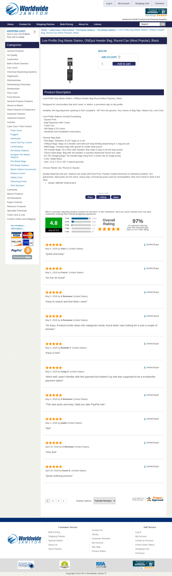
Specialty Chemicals (22, 210)
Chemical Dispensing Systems (22, 72)
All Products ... (18, 228)
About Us (83, 24)
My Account (123, 3)
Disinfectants (22, 88)
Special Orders (55, 540)
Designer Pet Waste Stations (20, 156)
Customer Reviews (101, 538)
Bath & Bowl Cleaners (17, 63)
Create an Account (144, 540)
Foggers (15, 134)
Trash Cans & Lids (22, 215)
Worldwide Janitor (95, 573)
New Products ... (18, 225)
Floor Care (22, 93)
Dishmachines (22, 80)
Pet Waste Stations (85, 30)
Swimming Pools (19, 181)
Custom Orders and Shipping (22, 219)
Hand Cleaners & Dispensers (22, 109)
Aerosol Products (22, 51)
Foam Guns (16, 130)
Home (11, 24)
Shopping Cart (142, 3)
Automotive (12, 59)
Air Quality (22, 55)
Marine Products (15, 194)
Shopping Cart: (16, 31)
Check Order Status (144, 544)
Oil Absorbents (22, 198)
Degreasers (12, 76)
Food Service (13, 97)
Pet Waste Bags (18, 161)
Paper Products (22, 202)
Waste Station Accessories (23, 169)
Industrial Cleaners (16, 114)
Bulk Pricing (66, 24)
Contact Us (25, 24)
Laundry (22, 122)
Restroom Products (22, 206)
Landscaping (17, 146)
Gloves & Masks (22, 105)
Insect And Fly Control (21, 142)
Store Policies (55, 549)
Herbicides (16, 138)
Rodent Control (18, 173)
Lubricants (12, 189)
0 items (26, 34)
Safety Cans (17, 177)
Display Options (84, 501)
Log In (109, 3)
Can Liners (22, 67)
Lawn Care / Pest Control (61, 30)
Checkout (159, 3)
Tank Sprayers (18, 185)
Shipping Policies (45, 24)
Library (97, 24)
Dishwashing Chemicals (22, 84)
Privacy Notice (99, 551)
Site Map (96, 547)
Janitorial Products (22, 118)
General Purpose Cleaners (20, 101)
